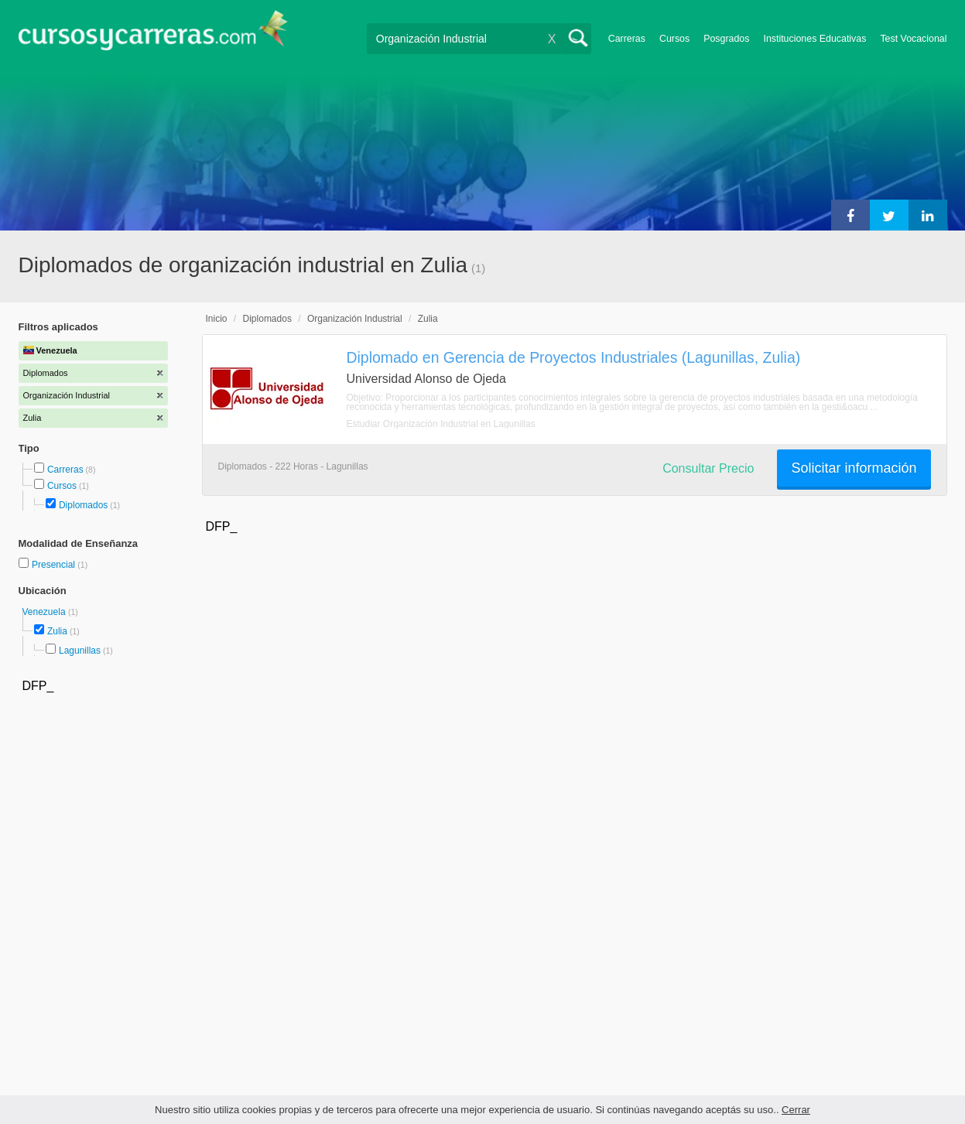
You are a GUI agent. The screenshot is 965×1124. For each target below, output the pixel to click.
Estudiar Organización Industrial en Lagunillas (441, 424)
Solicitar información (853, 468)
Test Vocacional (913, 38)
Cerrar (796, 1109)
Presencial (54, 564)
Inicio (217, 318)
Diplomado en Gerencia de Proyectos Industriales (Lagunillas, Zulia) (574, 357)
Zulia (57, 631)
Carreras (626, 38)
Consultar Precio (708, 468)
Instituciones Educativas (814, 38)
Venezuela (45, 611)
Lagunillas (80, 650)
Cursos (674, 38)
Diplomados (83, 505)
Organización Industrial (354, 318)
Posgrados (726, 38)
